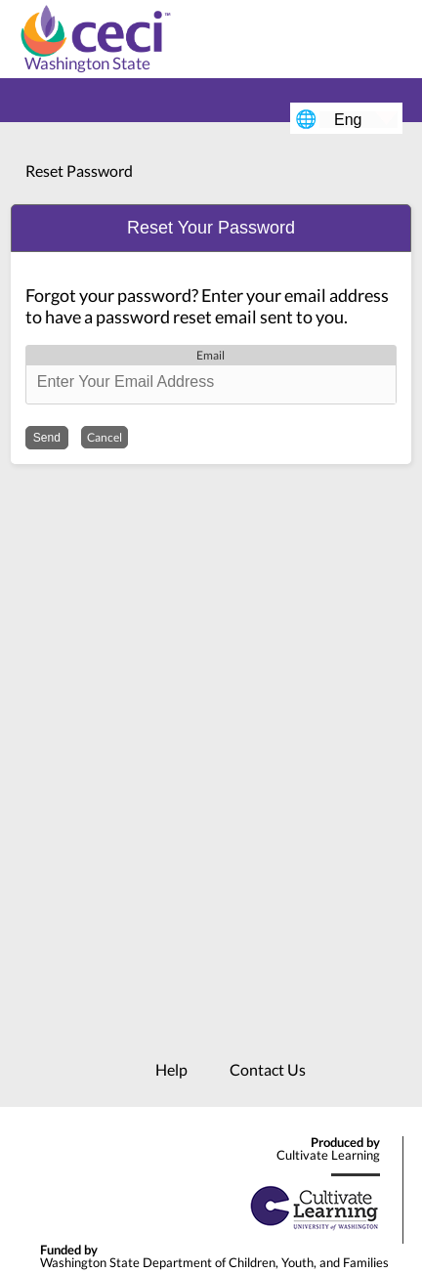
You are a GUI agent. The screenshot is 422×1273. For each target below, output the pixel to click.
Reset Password (79, 170)
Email (210, 355)
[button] (211, 228)
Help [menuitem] (171, 1069)
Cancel (104, 437)
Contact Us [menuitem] (268, 1069)
